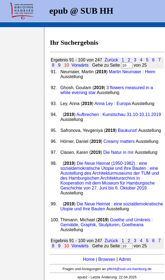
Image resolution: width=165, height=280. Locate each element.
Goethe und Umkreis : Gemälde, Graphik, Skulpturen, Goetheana (106, 222)
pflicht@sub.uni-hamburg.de (129, 269)
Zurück (111, 60)
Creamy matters (119, 141)
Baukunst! (127, 130)
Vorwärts (80, 65)
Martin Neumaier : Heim (132, 71)
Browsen (106, 259)
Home (89, 259)
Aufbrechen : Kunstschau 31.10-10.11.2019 (118, 114)
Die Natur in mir (118, 152)
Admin (125, 259)
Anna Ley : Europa (112, 103)
